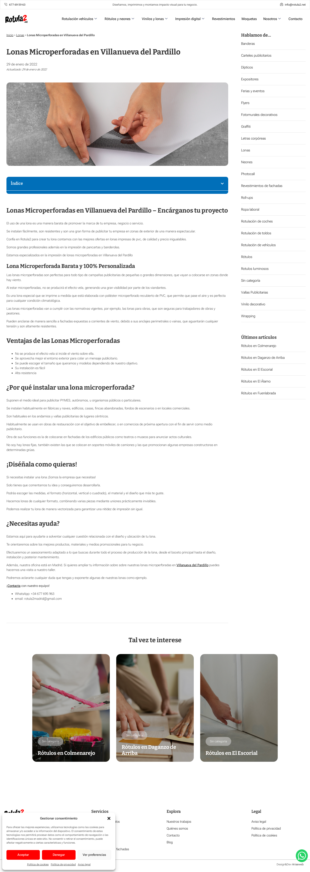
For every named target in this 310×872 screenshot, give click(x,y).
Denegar (59, 855)
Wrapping (248, 316)
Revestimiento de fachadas (110, 849)
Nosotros (272, 19)
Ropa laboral (250, 209)
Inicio (9, 35)
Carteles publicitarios (256, 55)
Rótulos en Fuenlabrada (258, 393)
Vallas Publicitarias (254, 292)
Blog (170, 842)
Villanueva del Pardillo (192, 565)
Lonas (20, 35)
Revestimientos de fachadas (261, 186)
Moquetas (249, 19)
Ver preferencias (94, 855)
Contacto (295, 19)
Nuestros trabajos (179, 822)
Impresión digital (189, 19)
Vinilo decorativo (253, 304)
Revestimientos (223, 19)
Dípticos (247, 67)
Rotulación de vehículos (258, 245)
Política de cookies (38, 864)
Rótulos (246, 257)
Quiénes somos (177, 829)
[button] (109, 818)
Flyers (245, 103)
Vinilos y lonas (154, 19)
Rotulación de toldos (256, 233)
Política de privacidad (63, 864)
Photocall (248, 174)
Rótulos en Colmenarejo (258, 346)
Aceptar (23, 855)
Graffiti (246, 126)
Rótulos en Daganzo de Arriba (263, 358)
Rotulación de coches (257, 221)
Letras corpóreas (253, 138)
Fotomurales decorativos (259, 115)
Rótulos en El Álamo (256, 381)
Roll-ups (247, 198)
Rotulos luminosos (255, 269)
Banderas (248, 44)
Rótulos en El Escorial (257, 369)
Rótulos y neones (119, 19)
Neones (247, 162)
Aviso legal (84, 864)
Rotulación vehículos (79, 19)
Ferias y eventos (253, 91)
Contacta (14, 586)
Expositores (250, 79)
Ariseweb (298, 864)
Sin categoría (250, 280)
